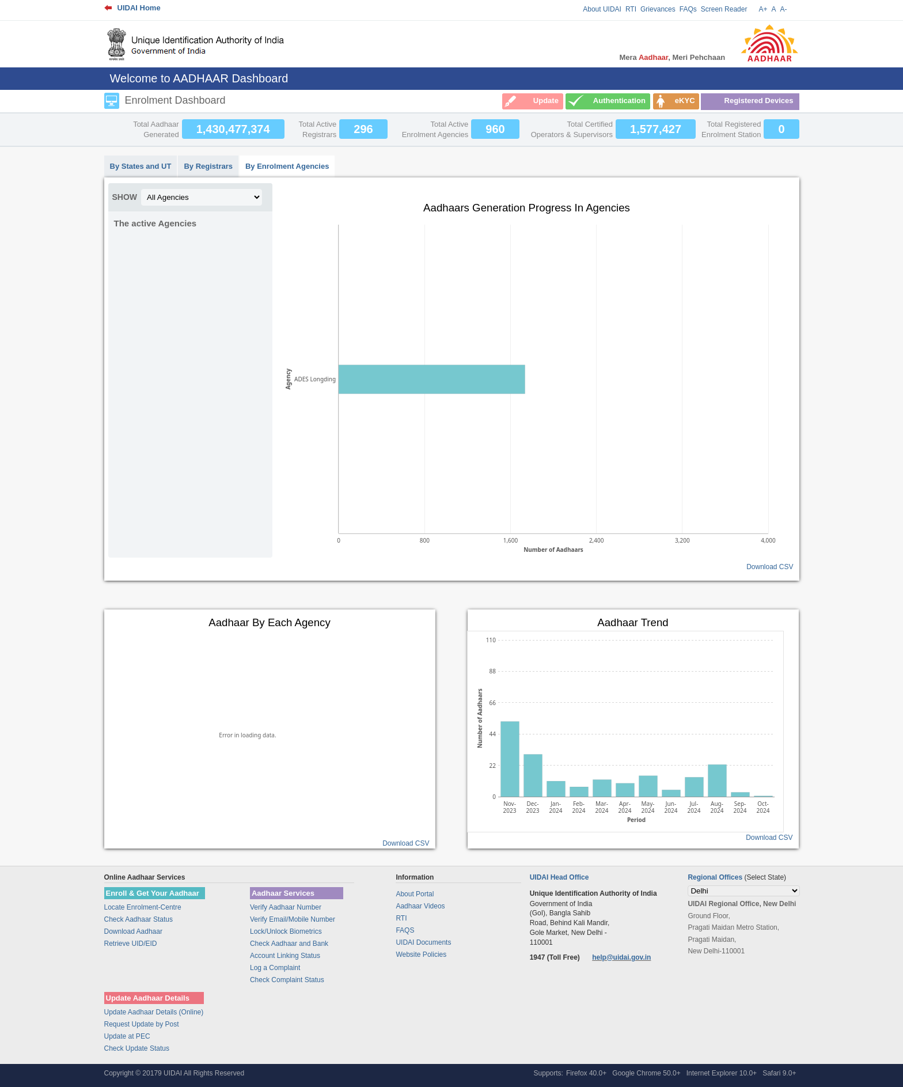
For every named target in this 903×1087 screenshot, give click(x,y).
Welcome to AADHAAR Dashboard (199, 78)
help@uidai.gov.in (621, 957)
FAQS (405, 930)
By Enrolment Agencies (287, 166)
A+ (762, 9)
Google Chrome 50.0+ (646, 1073)
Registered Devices (759, 100)
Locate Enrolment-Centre (142, 907)
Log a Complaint (275, 968)
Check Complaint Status (287, 980)
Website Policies (421, 954)
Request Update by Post (141, 1024)
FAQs (688, 9)
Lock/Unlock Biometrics (286, 931)
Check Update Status (136, 1048)
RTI (630, 9)
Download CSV (769, 567)
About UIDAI (602, 9)
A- (783, 9)
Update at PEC (127, 1036)
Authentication (619, 100)
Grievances (658, 9)
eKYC (685, 100)
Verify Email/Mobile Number (292, 919)
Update (546, 100)
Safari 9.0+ (779, 1073)
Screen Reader (724, 9)
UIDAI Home (139, 7)
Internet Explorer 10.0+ (721, 1073)
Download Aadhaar (133, 931)
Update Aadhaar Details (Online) (154, 1012)
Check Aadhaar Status (138, 919)
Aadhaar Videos (420, 906)
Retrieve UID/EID (130, 944)
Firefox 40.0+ (586, 1073)
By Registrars (208, 166)
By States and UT (141, 166)
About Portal (415, 894)
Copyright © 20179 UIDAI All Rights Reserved (174, 1073)
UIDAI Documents (423, 942)
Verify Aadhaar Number (285, 907)
